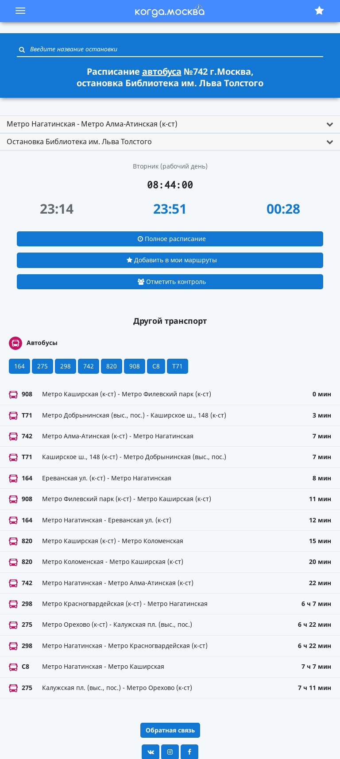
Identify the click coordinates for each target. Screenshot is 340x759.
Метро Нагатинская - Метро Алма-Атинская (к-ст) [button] (92, 124)
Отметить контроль (172, 281)
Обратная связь (170, 730)
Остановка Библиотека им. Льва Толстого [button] (79, 141)
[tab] (170, 124)
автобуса (162, 71)
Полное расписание (172, 238)
